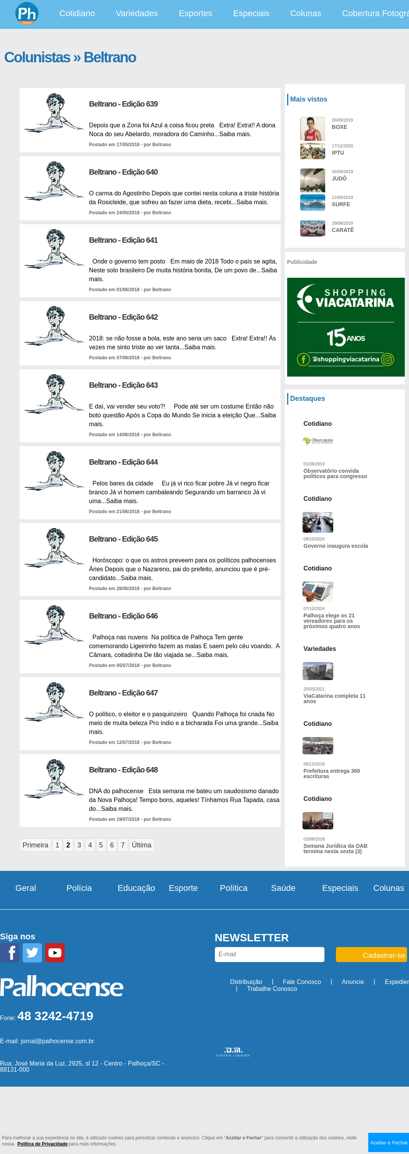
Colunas (305, 13)
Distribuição (246, 982)
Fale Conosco (302, 982)
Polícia (79, 888)
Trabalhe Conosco (272, 989)
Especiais (251, 13)
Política (234, 888)
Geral (25, 888)
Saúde (283, 888)
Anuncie (353, 982)
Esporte (183, 888)
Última (141, 845)
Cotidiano (77, 13)
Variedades (137, 13)
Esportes (195, 13)
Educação (136, 888)
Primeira (35, 845)
